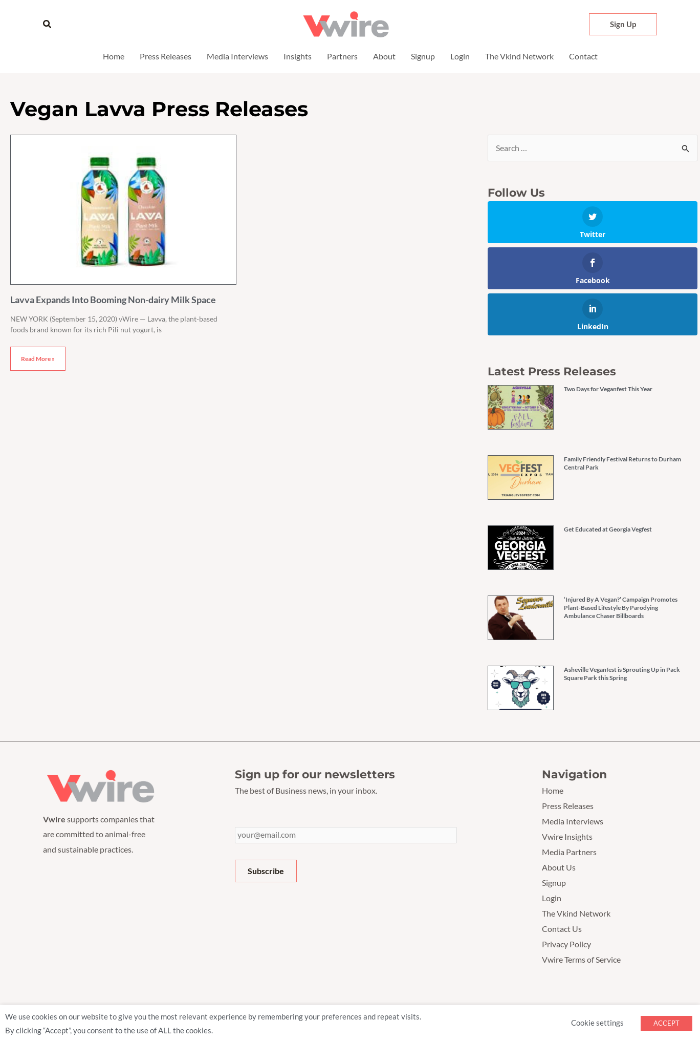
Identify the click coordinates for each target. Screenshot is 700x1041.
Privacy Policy (566, 943)
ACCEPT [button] (666, 1021)
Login (460, 56)
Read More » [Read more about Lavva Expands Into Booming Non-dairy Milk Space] (38, 359)
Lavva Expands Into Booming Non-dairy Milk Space (113, 299)
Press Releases (165, 56)
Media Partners (569, 852)
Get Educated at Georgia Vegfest (608, 530)
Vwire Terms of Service (581, 958)
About (384, 56)
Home (113, 56)
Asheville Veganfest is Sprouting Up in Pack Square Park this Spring (622, 674)
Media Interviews (237, 56)
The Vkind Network (519, 56)
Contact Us (562, 927)
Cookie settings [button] (597, 1021)
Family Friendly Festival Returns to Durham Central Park (622, 464)
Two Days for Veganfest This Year (608, 389)
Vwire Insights (567, 836)
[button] (47, 24)
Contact (583, 56)
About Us (559, 867)
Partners (342, 56)
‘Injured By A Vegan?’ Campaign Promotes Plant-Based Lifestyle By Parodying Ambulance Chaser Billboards (620, 608)
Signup (423, 56)
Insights (297, 56)
